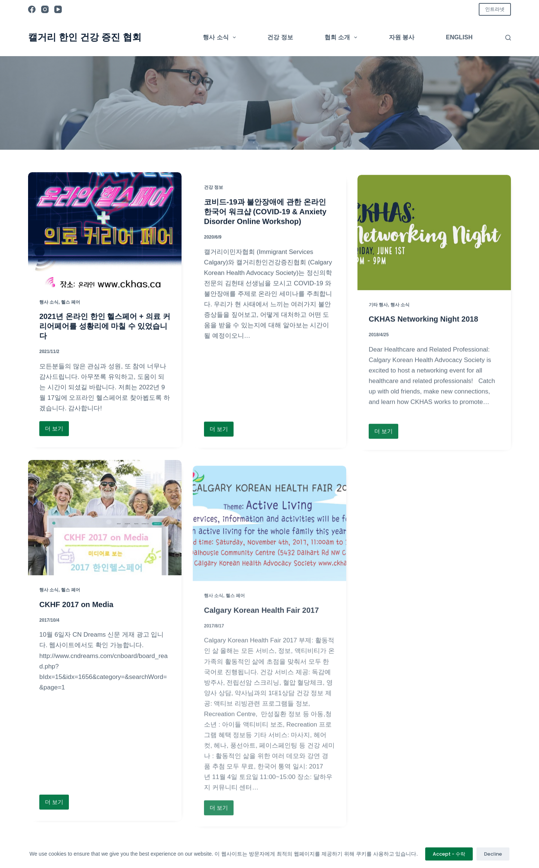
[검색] (508, 37)
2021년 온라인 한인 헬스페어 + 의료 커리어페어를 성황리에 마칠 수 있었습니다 (104, 327)
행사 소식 (221, 37)
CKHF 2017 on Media (76, 618)
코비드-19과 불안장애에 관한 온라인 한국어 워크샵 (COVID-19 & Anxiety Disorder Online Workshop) (265, 216)
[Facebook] (32, 9)
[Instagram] (45, 9)
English (459, 37)
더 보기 (55, 431)
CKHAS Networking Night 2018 (423, 343)
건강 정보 (280, 37)
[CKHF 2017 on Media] (105, 531)
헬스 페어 (70, 303)
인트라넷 (495, 9)
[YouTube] (58, 9)
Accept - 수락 (449, 854)
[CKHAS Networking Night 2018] (434, 257)
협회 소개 (342, 37)
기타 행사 (378, 329)
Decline (493, 854)
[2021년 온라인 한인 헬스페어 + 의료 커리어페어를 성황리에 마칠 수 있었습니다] (105, 231)
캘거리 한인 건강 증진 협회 (84, 37)
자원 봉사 (401, 37)
